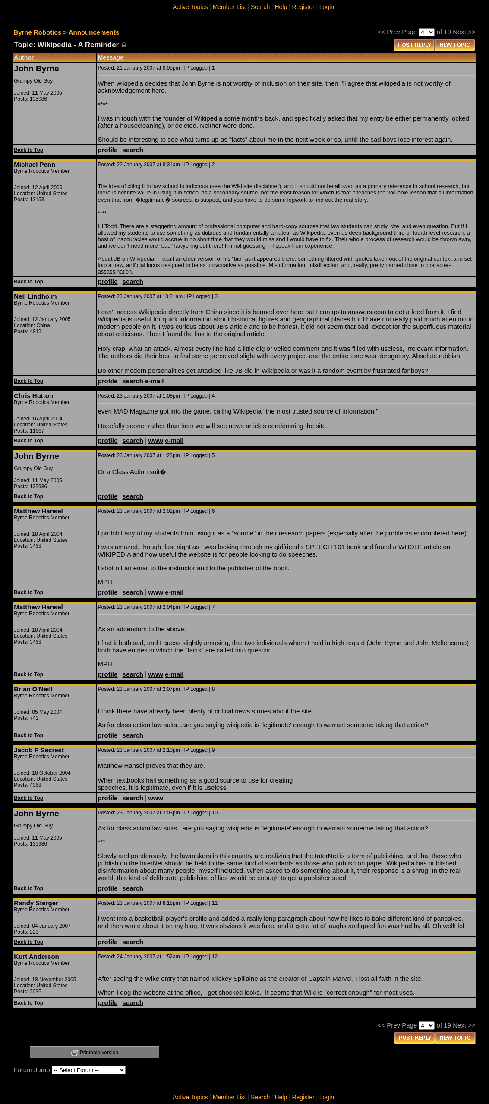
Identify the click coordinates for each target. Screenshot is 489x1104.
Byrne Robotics (37, 32)
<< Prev (389, 31)
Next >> (464, 31)
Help (280, 6)
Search (260, 6)
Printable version (99, 1053)
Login (326, 6)
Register (303, 6)
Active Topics (190, 6)
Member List (229, 6)
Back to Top (28, 150)
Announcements (94, 32)
